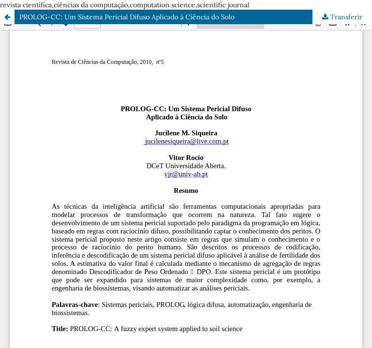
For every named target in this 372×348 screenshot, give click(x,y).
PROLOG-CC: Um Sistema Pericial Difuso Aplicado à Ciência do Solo (126, 17)
